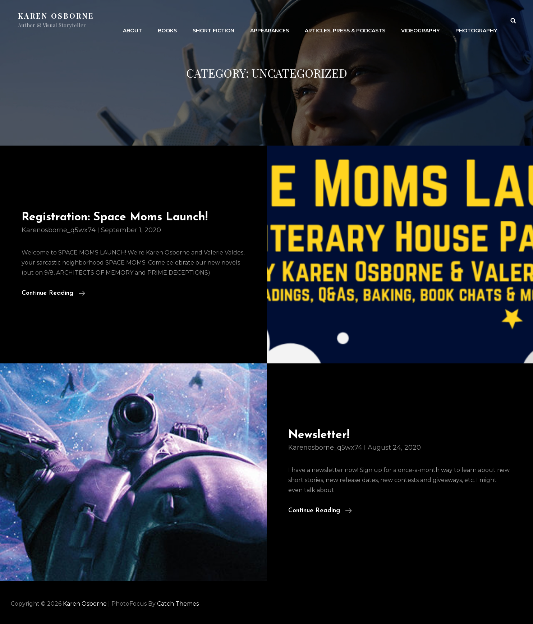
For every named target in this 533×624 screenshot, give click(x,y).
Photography (476, 20)
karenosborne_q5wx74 (59, 230)
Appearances (269, 20)
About (132, 20)
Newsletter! (318, 435)
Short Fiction (213, 20)
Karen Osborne (56, 15)
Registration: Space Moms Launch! (115, 217)
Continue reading (53, 293)
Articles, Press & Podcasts (345, 20)
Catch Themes (178, 603)
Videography (420, 20)
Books (167, 20)
